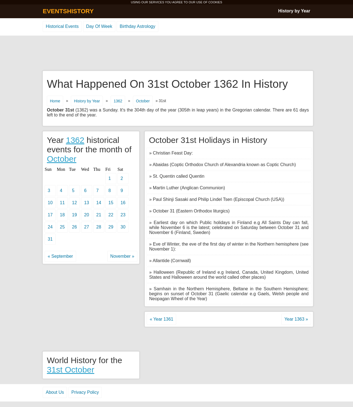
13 (86, 202)
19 (74, 214)
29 (110, 227)
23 (123, 214)
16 (123, 202)
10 (50, 202)
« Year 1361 (161, 319)
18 (62, 214)
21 (98, 214)
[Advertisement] (176, 53)
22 (110, 214)
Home (55, 101)
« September (60, 256)
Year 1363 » (296, 319)
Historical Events (62, 26)
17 (50, 214)
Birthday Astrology (137, 26)
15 (110, 202)
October (143, 101)
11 (62, 202)
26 (74, 227)
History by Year (294, 11)
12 (74, 202)
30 (123, 227)
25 (62, 227)
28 (98, 227)
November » (122, 256)
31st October (70, 369)
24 (50, 227)
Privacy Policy (85, 392)
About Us (55, 392)
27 (86, 227)
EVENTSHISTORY (68, 11)
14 (98, 202)
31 (50, 239)
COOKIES (215, 2)
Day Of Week (99, 26)
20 (86, 214)
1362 (118, 101)
